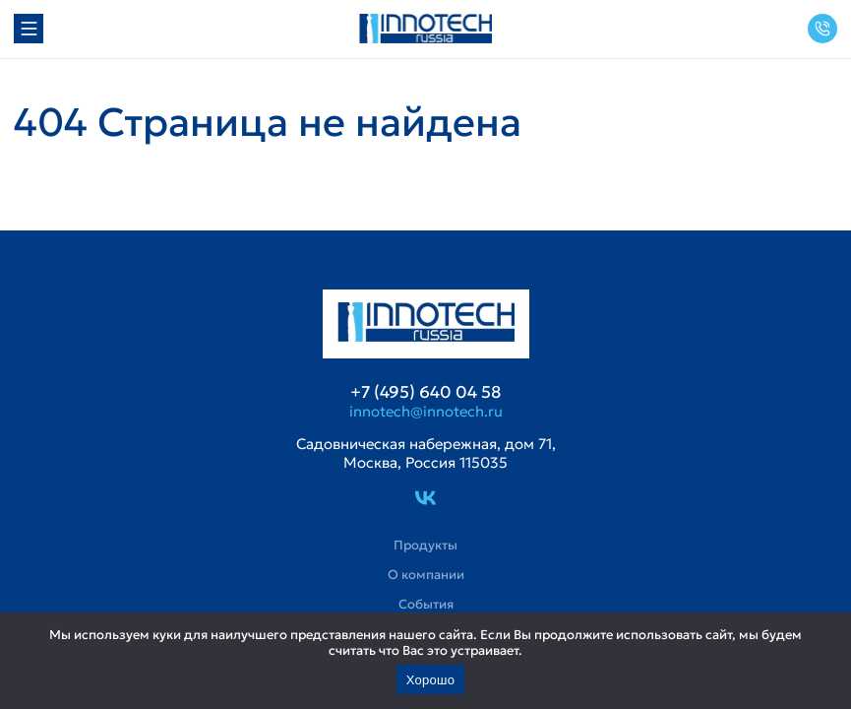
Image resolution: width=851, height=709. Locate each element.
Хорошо (430, 680)
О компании (426, 575)
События (426, 604)
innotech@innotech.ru (426, 411)
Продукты (425, 545)
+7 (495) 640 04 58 (822, 28)
